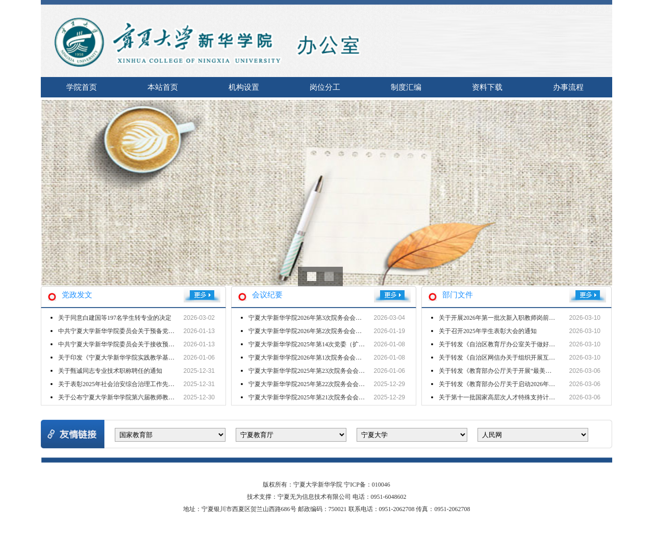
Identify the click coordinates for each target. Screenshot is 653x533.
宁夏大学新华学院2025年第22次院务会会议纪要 (312, 384)
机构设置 (244, 87)
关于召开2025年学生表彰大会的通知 (488, 331)
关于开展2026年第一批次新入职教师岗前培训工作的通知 (515, 317)
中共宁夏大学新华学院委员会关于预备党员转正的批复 (131, 331)
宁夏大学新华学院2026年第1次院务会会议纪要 (311, 357)
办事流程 (568, 87)
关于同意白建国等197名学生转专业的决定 (114, 317)
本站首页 (162, 87)
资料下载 (487, 87)
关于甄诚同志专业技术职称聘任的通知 (110, 370)
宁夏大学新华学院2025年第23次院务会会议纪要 (312, 370)
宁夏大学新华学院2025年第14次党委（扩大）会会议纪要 (324, 344)
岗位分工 (325, 87)
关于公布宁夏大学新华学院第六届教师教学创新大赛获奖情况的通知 (150, 397)
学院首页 (81, 87)
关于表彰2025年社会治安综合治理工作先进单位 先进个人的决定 (144, 384)
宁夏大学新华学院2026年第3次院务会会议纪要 (311, 317)
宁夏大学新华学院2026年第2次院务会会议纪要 (311, 331)
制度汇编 (406, 87)
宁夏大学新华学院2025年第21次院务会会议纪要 (312, 397)
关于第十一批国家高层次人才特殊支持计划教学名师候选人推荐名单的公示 (540, 397)
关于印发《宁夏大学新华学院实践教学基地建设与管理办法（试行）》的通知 (162, 357)
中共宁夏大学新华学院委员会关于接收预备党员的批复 (131, 344)
